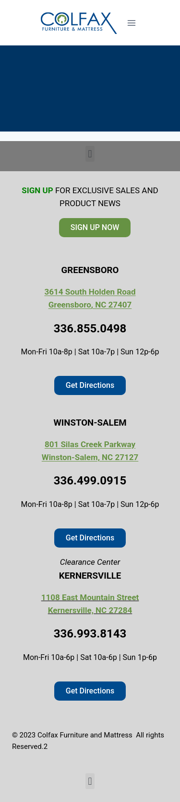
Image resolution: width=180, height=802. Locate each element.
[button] (90, 154)
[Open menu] (132, 22)
